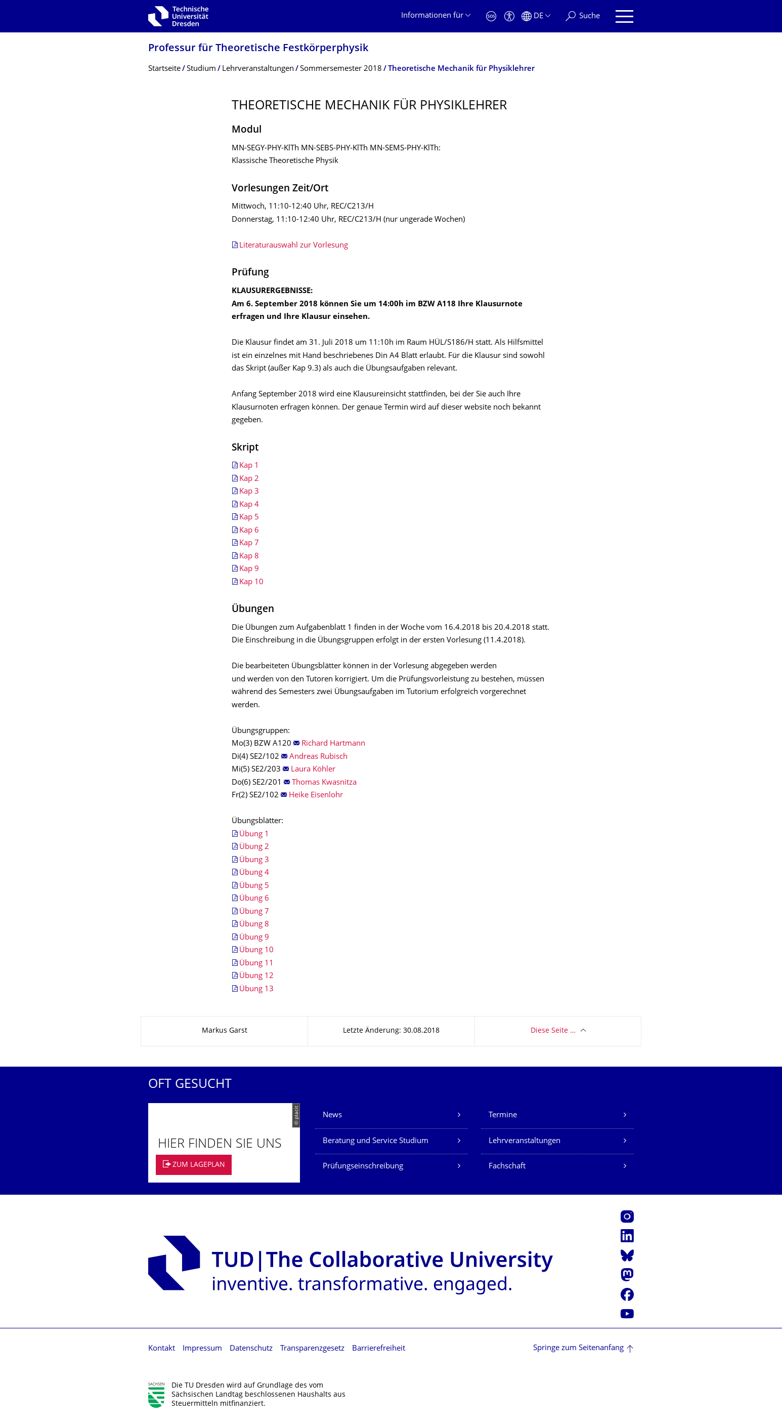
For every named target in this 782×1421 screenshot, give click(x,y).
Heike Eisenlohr (316, 795)
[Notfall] (491, 16)
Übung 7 (254, 912)
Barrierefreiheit (378, 1349)
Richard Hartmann (333, 744)
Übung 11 (256, 963)
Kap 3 (249, 492)
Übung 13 (256, 989)
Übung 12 (256, 976)
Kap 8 (249, 556)
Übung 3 (254, 860)
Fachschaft (507, 1166)
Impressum (202, 1349)
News (332, 1115)
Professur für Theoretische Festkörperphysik (258, 49)
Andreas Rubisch (318, 757)
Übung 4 (254, 873)
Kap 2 (249, 479)
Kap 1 (249, 466)
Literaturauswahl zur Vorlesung (293, 246)
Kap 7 (249, 543)
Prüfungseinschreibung (363, 1166)
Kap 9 (249, 569)
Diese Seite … (553, 1031)
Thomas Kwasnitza (324, 783)
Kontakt (161, 1349)
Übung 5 (254, 886)
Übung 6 (254, 899)
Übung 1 (254, 834)
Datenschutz (251, 1349)
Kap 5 (249, 517)
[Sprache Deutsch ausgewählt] (536, 16)
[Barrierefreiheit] (509, 16)
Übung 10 (256, 950)
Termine (503, 1115)
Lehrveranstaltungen (524, 1141)
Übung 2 (254, 847)
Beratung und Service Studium (375, 1141)
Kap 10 (251, 582)
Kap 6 (249, 531)
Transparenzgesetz (312, 1349)
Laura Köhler (313, 770)
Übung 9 (254, 938)
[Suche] (583, 16)
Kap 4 (249, 505)
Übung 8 (254, 924)
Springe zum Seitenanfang (578, 1348)
